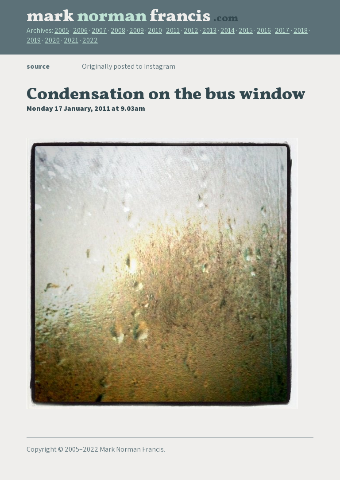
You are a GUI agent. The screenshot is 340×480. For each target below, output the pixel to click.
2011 (173, 30)
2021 (71, 40)
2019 (34, 40)
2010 (155, 30)
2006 (80, 30)
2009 (136, 30)
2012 (191, 30)
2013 (209, 30)
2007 (99, 30)
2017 (282, 30)
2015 (246, 30)
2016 (264, 30)
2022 (90, 40)
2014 (227, 30)
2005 (61, 30)
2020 (52, 40)
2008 (118, 30)
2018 (301, 30)
